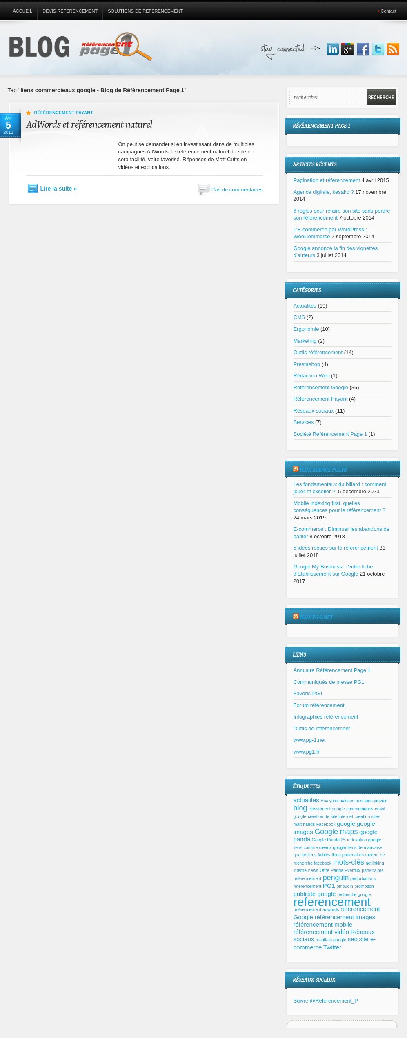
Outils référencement (318, 352)
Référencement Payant (63, 112)
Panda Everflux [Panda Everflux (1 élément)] (345, 870)
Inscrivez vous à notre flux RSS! (393, 49)
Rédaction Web (312, 376)
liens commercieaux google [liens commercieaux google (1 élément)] (320, 847)
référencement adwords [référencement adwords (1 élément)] (316, 909)
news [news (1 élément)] (313, 870)
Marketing (305, 341)
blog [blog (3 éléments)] (300, 808)
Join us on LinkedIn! (332, 49)
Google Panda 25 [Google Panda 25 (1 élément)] (329, 839)
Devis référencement (70, 11)
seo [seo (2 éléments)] (353, 939)
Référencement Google (321, 387)
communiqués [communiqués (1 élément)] (359, 808)
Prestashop (307, 364)
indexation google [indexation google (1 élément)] (364, 839)
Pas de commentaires (237, 189)
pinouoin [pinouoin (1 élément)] (344, 886)
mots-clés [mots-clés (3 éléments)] (348, 862)
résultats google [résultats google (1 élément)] (331, 939)
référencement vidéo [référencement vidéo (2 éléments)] (321, 931)
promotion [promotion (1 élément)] (364, 886)
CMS (299, 317)
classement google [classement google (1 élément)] (327, 808)
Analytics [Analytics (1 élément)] (329, 800)
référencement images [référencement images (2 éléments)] (344, 917)
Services (304, 422)
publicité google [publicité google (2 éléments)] (315, 893)
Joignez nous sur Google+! (347, 49)
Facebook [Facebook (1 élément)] (326, 824)
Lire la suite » (58, 188)
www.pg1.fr (307, 752)
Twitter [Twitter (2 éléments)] (332, 947)
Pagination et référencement (327, 180)
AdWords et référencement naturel (89, 124)
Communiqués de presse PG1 (329, 682)
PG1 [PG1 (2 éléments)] (329, 885)
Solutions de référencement (145, 11)
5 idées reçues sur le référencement (336, 548)
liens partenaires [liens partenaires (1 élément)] (348, 854)
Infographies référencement (326, 717)
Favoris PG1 (308, 693)
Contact (388, 11)
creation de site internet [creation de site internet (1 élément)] (330, 816)
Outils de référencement (322, 728)
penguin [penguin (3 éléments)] (336, 878)
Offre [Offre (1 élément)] (324, 870)
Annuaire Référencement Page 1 (332, 670)
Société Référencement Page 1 (330, 434)
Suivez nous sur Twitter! (378, 49)
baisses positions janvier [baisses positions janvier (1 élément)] (363, 800)
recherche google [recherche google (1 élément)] (354, 894)
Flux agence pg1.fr (323, 470)
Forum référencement (319, 705)
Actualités (305, 306)
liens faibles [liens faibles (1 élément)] (319, 854)
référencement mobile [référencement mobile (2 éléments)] (323, 924)
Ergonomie (306, 329)
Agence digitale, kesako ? (324, 192)
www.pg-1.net (310, 740)
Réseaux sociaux (314, 411)
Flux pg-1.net (316, 617)
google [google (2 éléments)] (346, 823)
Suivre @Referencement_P (326, 1001)
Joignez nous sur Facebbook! (362, 49)
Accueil (23, 11)
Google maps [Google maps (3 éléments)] (336, 831)
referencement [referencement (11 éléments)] (332, 902)
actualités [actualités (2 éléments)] (306, 799)
